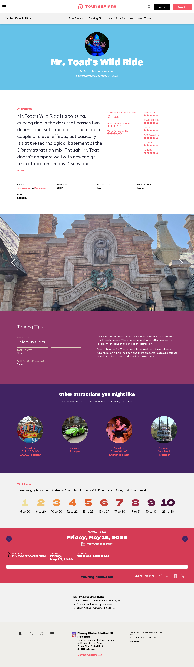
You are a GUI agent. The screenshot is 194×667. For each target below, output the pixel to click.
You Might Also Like (121, 18)
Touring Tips (96, 18)
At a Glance (76, 18)
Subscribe (182, 7)
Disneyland (107, 71)
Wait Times (145, 18)
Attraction (90, 71)
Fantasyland (24, 188)
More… (21, 170)
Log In (162, 7)
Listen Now (90, 655)
